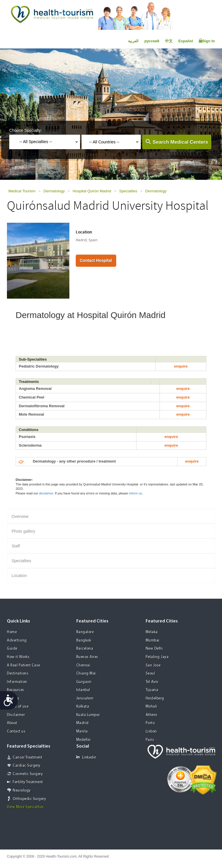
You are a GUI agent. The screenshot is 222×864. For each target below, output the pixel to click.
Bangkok (83, 640)
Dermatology (54, 191)
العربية (133, 41)
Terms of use (17, 706)
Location (19, 575)
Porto (150, 723)
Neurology (22, 790)
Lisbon (151, 731)
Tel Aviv (152, 682)
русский (151, 41)
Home (12, 632)
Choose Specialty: (25, 130)
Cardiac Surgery (26, 766)
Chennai (83, 665)
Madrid (82, 723)
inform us (135, 493)
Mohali (151, 706)
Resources (15, 690)
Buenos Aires (87, 657)
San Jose (153, 665)
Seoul (150, 673)
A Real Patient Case (23, 665)
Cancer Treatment (27, 757)
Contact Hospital (96, 260)
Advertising (17, 640)
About (12, 723)
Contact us (16, 731)
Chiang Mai (86, 673)
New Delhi (154, 649)
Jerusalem (85, 698)
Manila (82, 731)
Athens (152, 715)
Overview (20, 516)
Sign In (207, 41)
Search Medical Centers (180, 142)
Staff (16, 546)
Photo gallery (23, 531)
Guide (12, 649)
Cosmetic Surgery (28, 774)
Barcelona (84, 649)
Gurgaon (84, 682)
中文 (169, 41)
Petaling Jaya (157, 657)
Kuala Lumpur (88, 715)
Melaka (152, 632)
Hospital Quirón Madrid (92, 191)
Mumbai (153, 640)
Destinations (17, 673)
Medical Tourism (22, 191)
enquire (181, 366)
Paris (150, 740)
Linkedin (86, 757)
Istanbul (83, 690)
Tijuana (152, 690)
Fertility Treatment (28, 782)
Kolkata (82, 706)
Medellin (83, 740)
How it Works (18, 657)
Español (185, 41)
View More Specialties (25, 807)
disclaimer (46, 493)
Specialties (128, 191)
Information (17, 682)
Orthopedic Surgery (29, 799)
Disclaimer (16, 715)
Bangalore (85, 632)
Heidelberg (155, 698)
